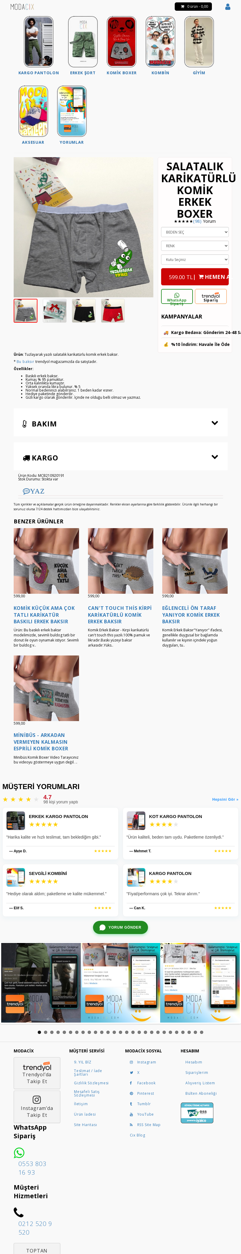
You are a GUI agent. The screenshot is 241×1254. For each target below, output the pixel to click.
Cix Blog (137, 1135)
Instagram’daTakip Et (37, 1106)
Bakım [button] (40, 424)
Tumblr (140, 1103)
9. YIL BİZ (83, 1062)
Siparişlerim (196, 1072)
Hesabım (193, 1062)
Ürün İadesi (85, 1114)
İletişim (81, 1103)
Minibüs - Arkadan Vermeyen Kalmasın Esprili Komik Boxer (41, 742)
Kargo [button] (40, 458)
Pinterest (142, 1093)
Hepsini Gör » (225, 799)
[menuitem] (39, 46)
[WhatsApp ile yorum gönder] (120, 927)
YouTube (142, 1114)
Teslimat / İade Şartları (88, 1072)
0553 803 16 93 (32, 1167)
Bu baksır (25, 361)
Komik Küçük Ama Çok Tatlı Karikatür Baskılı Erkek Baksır (44, 615)
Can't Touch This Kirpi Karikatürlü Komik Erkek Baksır (120, 615)
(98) (197, 221)
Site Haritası (85, 1124)
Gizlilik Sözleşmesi (91, 1083)
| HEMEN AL (199, 275)
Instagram (143, 1062)
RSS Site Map (145, 1124)
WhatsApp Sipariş (177, 298)
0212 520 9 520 (35, 1227)
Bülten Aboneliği (201, 1093)
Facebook (143, 1083)
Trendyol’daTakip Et (37, 1073)
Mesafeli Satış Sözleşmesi (87, 1093)
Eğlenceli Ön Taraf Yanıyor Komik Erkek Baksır (191, 615)
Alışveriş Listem (200, 1083)
